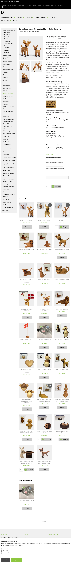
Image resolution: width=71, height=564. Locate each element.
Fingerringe (6, 152)
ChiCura (5, 99)
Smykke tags (6, 170)
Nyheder (60, 5)
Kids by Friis (6, 123)
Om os (9, 5)
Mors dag (5, 72)
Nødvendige (6, 548)
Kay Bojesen (6, 85)
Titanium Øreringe (9, 167)
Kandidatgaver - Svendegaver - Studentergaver (7, 57)
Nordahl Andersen (8, 111)
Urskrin (15, 20)
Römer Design (6, 131)
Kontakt (14, 5)
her (1, 545)
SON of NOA (6, 114)
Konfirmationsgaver (8, 69)
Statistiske (6, 555)
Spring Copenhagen (8, 93)
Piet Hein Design (7, 88)
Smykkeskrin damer (8, 207)
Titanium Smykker (7, 176)
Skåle (4, 192)
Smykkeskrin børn (7, 204)
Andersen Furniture (8, 96)
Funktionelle (6, 553)
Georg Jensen (6, 83)
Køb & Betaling (22, 5)
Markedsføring (7, 551)
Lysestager (6, 189)
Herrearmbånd (7, 144)
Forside (4, 5)
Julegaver (5, 77)
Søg (56, 5)
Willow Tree (6, 116)
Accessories (55, 17)
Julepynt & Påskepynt (8, 186)
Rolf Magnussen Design (9, 133)
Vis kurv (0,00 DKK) (8, 7)
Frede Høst (6, 101)
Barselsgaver (6, 64)
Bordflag (5, 184)
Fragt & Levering (37, 5)
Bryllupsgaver (6, 66)
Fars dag (5, 75)
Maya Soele (6, 136)
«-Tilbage (43, 521)
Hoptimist (5, 104)
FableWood (6, 91)
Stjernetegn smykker (8, 173)
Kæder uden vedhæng (10, 157)
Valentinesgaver (7, 61)
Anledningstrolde (7, 181)
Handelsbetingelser (48, 5)
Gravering (29, 5)
